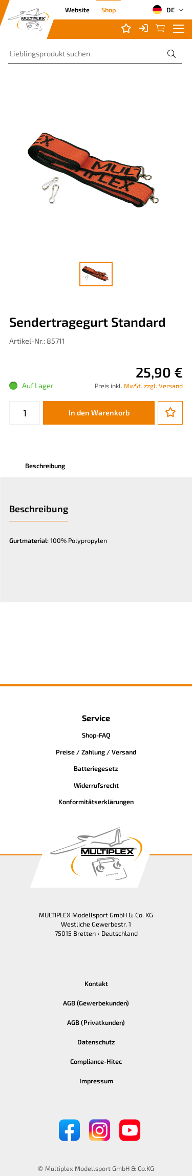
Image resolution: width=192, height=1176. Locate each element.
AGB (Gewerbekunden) (96, 1003)
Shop (108, 10)
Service (96, 718)
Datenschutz (96, 1042)
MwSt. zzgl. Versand (153, 386)
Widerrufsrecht (96, 785)
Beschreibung (45, 465)
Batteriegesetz (96, 768)
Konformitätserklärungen (96, 801)
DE (163, 10)
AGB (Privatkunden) (96, 1022)
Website (77, 10)
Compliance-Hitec (96, 1061)
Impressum (96, 1081)
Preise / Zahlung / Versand (96, 752)
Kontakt (96, 983)
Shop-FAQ (96, 735)
